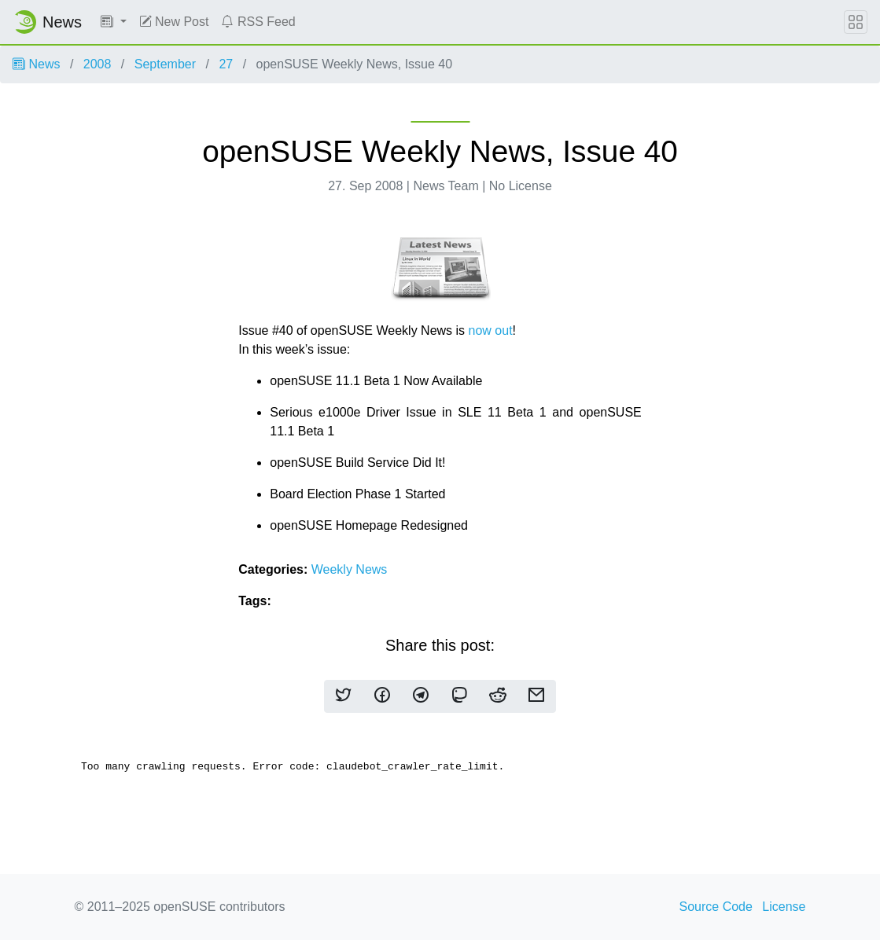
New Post (174, 21)
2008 (97, 64)
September (165, 64)
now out (491, 330)
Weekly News (349, 569)
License (783, 906)
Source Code (716, 906)
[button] (113, 22)
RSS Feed (258, 21)
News (36, 64)
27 (226, 64)
